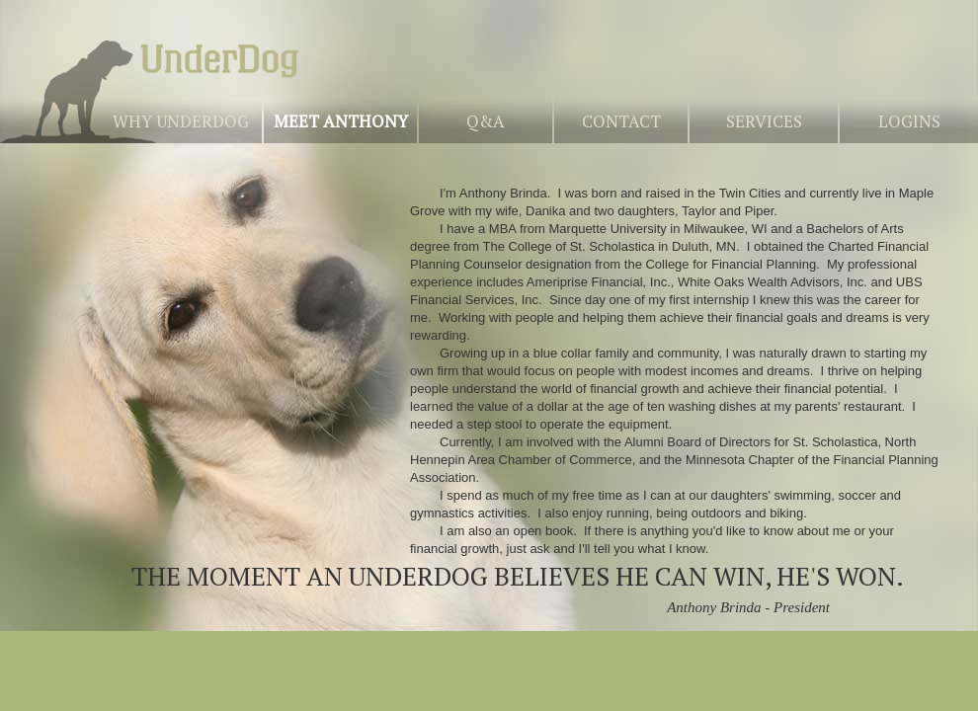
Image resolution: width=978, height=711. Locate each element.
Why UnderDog (181, 121)
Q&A (485, 121)
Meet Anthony (341, 121)
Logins (909, 121)
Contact (621, 121)
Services (764, 121)
